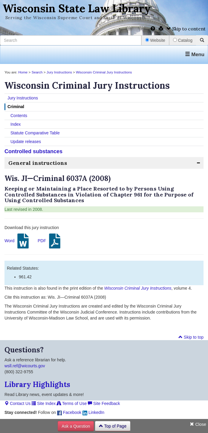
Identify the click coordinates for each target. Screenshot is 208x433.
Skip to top (191, 337)
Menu (194, 54)
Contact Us (17, 403)
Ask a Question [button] (76, 426)
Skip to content (186, 29)
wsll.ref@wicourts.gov (24, 365)
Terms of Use (72, 403)
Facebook (69, 412)
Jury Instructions (59, 72)
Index (15, 124)
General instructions (37, 162)
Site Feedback (104, 403)
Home (22, 72)
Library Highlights (37, 384)
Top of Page (112, 426)
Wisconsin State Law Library (77, 8)
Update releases (25, 141)
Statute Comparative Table (35, 132)
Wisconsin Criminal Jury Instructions (104, 72)
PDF (50, 241)
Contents (18, 115)
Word (17, 241)
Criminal (15, 106)
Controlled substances (33, 151)
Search (37, 72)
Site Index (44, 403)
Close (198, 424)
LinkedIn (93, 412)
